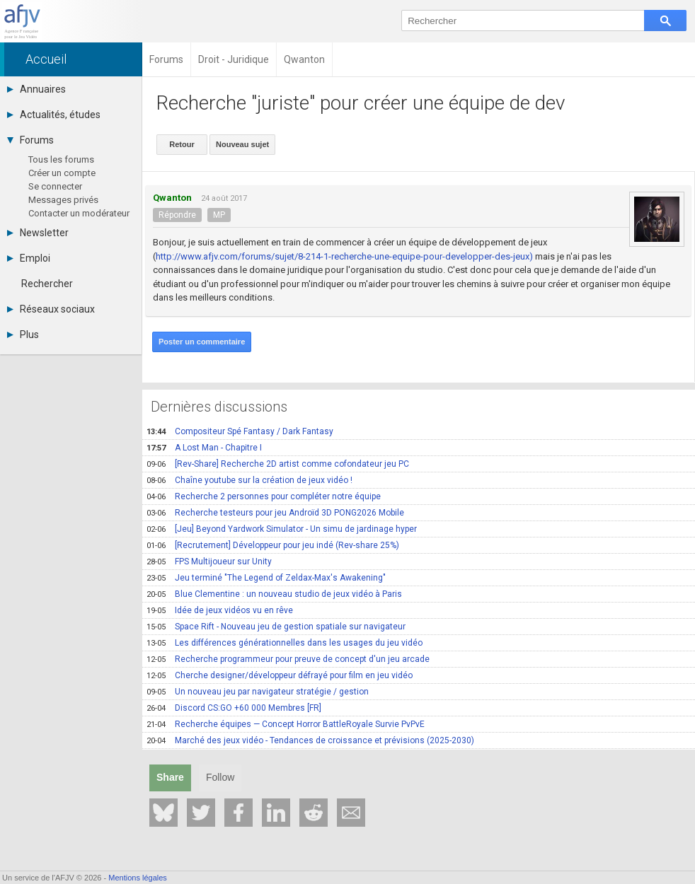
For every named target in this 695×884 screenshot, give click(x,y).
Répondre (177, 215)
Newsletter (38, 232)
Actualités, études (53, 114)
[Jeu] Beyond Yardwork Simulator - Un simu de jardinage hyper (282, 529)
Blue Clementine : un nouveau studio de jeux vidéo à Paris (274, 594)
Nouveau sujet (242, 144)
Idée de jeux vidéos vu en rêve (220, 610)
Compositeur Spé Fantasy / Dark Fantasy (240, 431)
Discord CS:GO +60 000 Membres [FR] (234, 708)
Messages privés (63, 199)
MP (219, 215)
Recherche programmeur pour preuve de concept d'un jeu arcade (288, 659)
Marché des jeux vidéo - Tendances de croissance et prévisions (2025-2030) (310, 740)
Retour (181, 144)
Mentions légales (137, 877)
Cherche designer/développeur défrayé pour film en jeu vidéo (280, 675)
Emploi (28, 258)
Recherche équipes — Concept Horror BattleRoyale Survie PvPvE (286, 724)
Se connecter (55, 186)
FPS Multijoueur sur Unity (209, 561)
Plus (23, 334)
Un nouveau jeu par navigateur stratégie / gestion (258, 692)
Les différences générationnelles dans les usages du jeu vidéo (285, 643)
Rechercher (47, 283)
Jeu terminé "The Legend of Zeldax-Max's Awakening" (266, 578)
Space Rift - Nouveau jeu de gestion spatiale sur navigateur (276, 627)
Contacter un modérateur (79, 213)
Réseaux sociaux (51, 309)
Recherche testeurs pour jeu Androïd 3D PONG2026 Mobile (275, 513)
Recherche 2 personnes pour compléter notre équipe (264, 496)
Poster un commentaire (202, 341)
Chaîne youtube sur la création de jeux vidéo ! (249, 480)
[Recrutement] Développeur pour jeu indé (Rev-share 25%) (273, 545)
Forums (30, 140)
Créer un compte (62, 173)
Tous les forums (61, 159)
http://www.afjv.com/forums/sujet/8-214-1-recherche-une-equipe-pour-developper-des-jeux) (344, 256)
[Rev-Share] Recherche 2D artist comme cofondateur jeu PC (278, 464)
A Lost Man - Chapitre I (204, 448)
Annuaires (36, 89)
